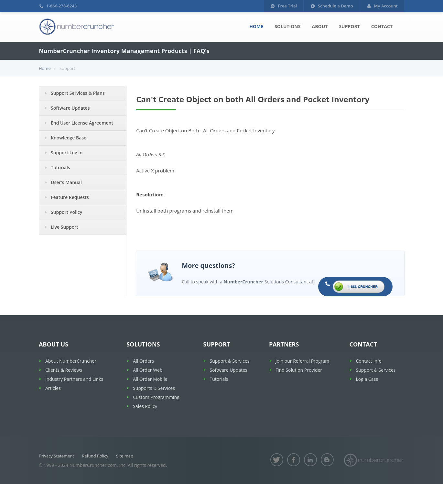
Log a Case (367, 379)
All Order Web (147, 370)
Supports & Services (154, 388)
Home (256, 26)
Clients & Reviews (63, 370)
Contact (382, 26)
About (320, 26)
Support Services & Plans (78, 93)
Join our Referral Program (302, 361)
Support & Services (229, 361)
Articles (53, 388)
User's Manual (66, 182)
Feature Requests (70, 197)
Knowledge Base (68, 138)
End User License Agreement (82, 123)
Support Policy (66, 212)
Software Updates (70, 108)
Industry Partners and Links (74, 379)
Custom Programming (156, 397)
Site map (124, 456)
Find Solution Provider (299, 370)
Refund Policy (95, 456)
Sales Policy (145, 406)
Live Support (64, 227)
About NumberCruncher (70, 361)
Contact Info (369, 361)
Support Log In (67, 152)
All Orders (143, 361)
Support (349, 26)
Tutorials (60, 167)
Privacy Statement (56, 456)
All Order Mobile (150, 379)
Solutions (287, 26)
